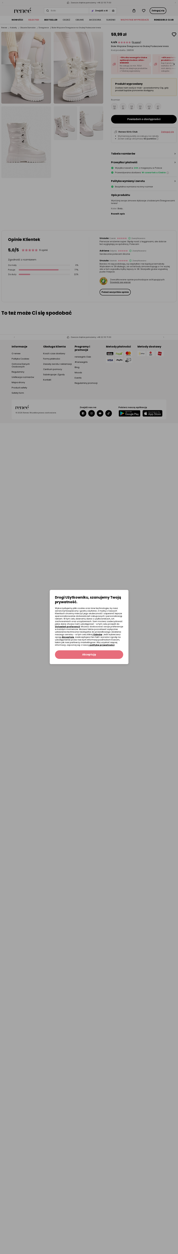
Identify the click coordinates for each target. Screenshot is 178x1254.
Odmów (97, 634)
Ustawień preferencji (67, 626)
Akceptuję (68, 637)
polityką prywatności (102, 645)
